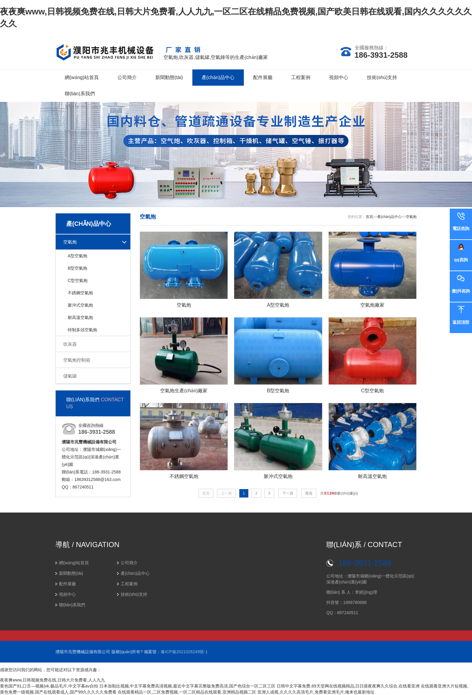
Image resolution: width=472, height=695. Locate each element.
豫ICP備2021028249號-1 (184, 651)
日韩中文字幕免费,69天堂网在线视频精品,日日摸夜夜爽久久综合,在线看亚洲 (348, 686)
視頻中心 (338, 77)
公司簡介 (127, 77)
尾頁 (308, 493)
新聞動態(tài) (169, 77)
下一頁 (287, 493)
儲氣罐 (70, 375)
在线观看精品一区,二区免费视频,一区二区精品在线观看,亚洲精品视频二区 (187, 692)
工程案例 (300, 77)
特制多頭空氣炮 (82, 329)
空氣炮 (70, 241)
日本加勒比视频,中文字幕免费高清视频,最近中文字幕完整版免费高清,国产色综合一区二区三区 (187, 686)
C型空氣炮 (78, 280)
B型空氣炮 (77, 268)
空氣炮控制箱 (76, 360)
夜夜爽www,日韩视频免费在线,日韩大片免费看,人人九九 (52, 680)
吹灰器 (70, 344)
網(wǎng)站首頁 (82, 77)
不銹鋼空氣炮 (80, 292)
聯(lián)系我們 (80, 93)
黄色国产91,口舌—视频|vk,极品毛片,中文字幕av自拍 (49, 686)
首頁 (369, 217)
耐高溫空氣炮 (80, 317)
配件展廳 (262, 77)
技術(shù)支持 (382, 77)
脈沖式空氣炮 (80, 305)
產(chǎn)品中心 (218, 77)
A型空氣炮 (77, 255)
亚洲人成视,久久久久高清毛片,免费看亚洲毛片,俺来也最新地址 (316, 692)
